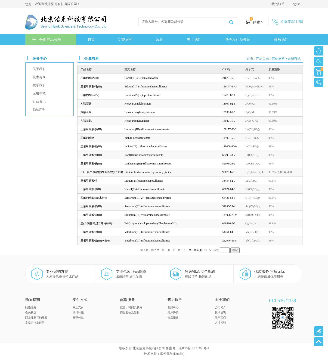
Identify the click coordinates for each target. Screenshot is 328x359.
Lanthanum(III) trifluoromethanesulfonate (147, 163)
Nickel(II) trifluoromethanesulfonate (144, 189)
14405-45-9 (228, 137)
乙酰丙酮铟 (87, 137)
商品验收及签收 (129, 312)
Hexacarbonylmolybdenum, (139, 112)
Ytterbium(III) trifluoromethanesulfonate (147, 232)
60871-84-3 (228, 189)
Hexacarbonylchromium (138, 103)
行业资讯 (39, 101)
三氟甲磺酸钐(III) (91, 206)
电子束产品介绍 (238, 39)
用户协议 (173, 312)
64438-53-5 (228, 197)
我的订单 (278, 4)
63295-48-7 (228, 155)
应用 (160, 39)
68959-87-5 (228, 223)
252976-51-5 (229, 240)
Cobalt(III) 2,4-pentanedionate (141, 78)
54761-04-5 (228, 232)
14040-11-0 (228, 120)
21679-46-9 (228, 78)
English (295, 4)
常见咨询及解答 (35, 322)
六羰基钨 (86, 120)
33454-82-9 (228, 180)
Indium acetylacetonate (137, 137)
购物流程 (30, 307)
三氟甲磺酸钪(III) (91, 215)
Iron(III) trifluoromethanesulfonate (143, 155)
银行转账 (78, 312)
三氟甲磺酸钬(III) (91, 129)
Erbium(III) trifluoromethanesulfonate (145, 86)
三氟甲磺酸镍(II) (90, 189)
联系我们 (281, 39)
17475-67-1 (228, 95)
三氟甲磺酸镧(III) (91, 163)
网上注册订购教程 (36, 317)
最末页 (198, 250)
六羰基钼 (86, 112)
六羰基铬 (86, 103)
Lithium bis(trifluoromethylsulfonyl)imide (148, 172)
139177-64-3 (229, 86)
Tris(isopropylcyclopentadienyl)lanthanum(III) (150, 223)
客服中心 (173, 307)
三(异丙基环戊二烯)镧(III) (96, 223)
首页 (91, 39)
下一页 (187, 250)
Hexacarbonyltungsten (136, 120)
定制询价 (125, 39)
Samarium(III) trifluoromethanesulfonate (147, 206)
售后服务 (173, 317)
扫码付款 (78, 317)
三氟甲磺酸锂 (88, 180)
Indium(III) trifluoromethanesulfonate (145, 146)
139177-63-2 (229, 129)
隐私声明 (39, 109)
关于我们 (194, 39)
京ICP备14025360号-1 (194, 348)
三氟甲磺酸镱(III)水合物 (95, 240)
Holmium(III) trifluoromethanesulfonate (146, 129)
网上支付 (78, 307)
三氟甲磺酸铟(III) (91, 146)
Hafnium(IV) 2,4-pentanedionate (142, 95)
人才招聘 (220, 322)
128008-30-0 (229, 146)
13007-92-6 (228, 103)
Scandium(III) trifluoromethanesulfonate (147, 215)
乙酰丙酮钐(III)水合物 (93, 197)
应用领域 (39, 93)
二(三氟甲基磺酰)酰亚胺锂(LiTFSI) (101, 172)
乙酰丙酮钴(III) (89, 78)
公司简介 (220, 307)
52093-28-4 (228, 206)
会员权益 (30, 312)
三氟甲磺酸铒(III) (91, 86)
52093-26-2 (228, 163)
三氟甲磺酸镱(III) (91, 232)
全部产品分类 (46, 40)
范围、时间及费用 (131, 307)
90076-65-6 (228, 172)
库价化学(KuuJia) (172, 354)
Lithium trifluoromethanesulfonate (143, 180)
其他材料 (278, 58)
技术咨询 (39, 77)
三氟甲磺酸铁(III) (91, 155)
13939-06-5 (228, 112)
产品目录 (262, 58)
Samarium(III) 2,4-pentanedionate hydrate (147, 197)
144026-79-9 (229, 215)
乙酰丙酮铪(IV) (89, 95)
